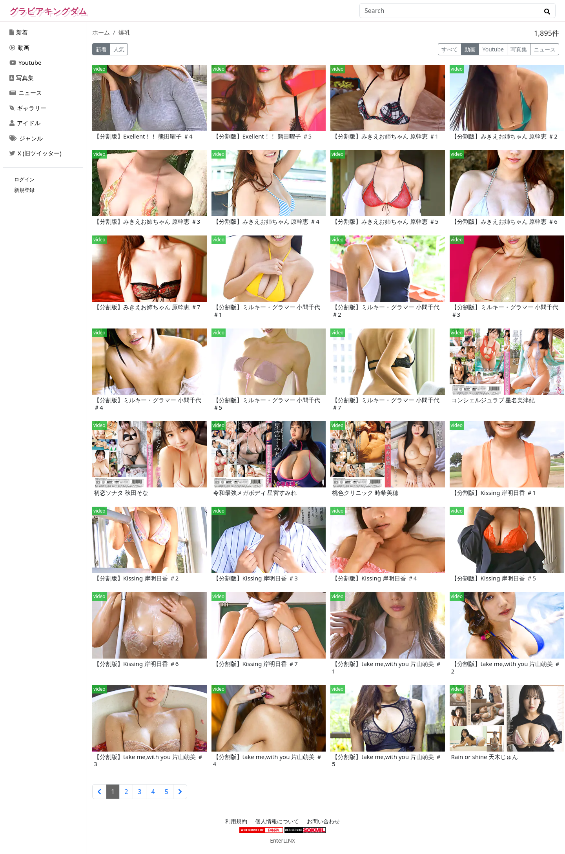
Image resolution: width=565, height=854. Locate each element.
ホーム (101, 32)
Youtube (25, 62)
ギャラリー (27, 108)
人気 (118, 49)
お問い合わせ (323, 821)
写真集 (21, 78)
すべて (449, 49)
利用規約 (236, 821)
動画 (19, 47)
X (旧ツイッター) (35, 153)
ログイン (24, 179)
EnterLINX (282, 840)
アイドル (24, 123)
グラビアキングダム (48, 10)
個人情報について (277, 821)
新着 (18, 32)
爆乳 (124, 32)
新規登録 (24, 189)
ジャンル (26, 138)
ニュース (25, 93)
